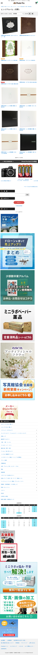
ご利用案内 (9, 640)
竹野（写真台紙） (28, 6)
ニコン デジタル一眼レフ (6, 427)
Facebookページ (4, 646)
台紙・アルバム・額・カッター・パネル (12, 6)
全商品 (2, 6)
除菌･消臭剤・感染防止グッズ (7, 499)
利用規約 (17, 642)
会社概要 (3, 640)
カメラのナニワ (13, 646)
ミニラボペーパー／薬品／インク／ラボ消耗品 (11, 457)
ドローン (3, 490)
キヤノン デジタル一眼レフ (7, 424)
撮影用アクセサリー (5, 439)
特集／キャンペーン (5, 487)
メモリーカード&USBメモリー (7, 475)
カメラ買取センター (29, 646)
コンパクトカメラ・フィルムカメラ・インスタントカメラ (13, 433)
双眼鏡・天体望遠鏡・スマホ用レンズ (9, 484)
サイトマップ (24, 642)
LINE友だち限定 (4, 496)
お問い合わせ (32, 642)
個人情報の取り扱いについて (7, 642)
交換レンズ (3, 436)
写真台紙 (22, 6)
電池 (2, 469)
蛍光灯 (2, 493)
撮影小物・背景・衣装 (6, 448)
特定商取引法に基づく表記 (19, 640)
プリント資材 (4, 460)
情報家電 (3, 472)
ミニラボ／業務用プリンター (7, 454)
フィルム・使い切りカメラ (7, 451)
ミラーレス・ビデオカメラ (7, 430)
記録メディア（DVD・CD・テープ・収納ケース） (12, 478)
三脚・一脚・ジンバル (6, 442)
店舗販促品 (3, 463)
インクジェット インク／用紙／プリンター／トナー (12, 481)
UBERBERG (3, 648)
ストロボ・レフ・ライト (6, 445)
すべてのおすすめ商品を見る (31, 186)
